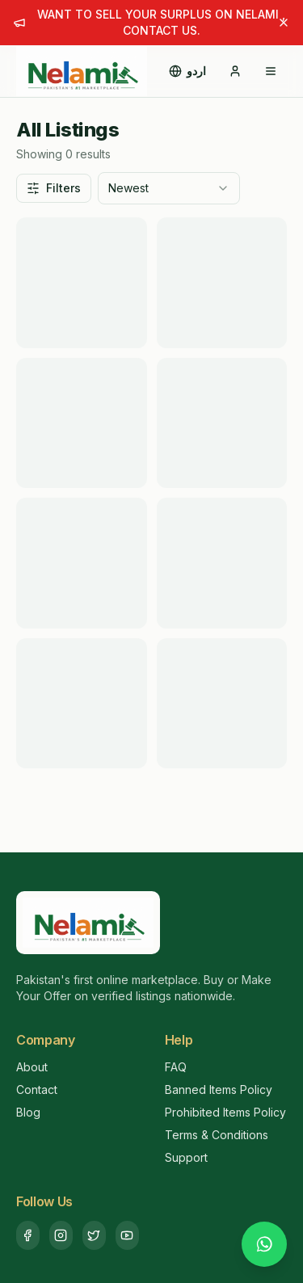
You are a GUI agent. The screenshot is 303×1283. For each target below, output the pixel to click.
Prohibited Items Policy (225, 1112)
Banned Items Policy (218, 1089)
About (32, 1067)
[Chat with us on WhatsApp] (264, 1244)
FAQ (176, 1067)
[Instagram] (61, 1235)
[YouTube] (127, 1235)
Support (186, 1157)
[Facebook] (28, 1235)
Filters (54, 188)
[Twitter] (94, 1235)
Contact (36, 1089)
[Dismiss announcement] (283, 22)
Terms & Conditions (216, 1135)
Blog (28, 1112)
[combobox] (169, 188)
